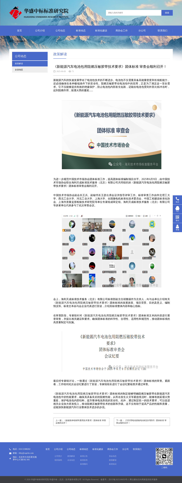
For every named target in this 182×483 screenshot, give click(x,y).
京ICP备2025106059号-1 (118, 479)
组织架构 (58, 460)
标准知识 (112, 464)
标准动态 (81, 30)
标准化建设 (101, 30)
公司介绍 (40, 30)
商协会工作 (122, 30)
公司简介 (58, 456)
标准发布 (84, 460)
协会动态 (112, 456)
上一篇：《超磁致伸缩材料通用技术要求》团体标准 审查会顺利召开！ (81, 421)
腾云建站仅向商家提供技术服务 (144, 479)
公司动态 (60, 30)
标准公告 (84, 456)
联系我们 (162, 30)
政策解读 (21, 41)
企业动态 (19, 70)
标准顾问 (84, 464)
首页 (19, 30)
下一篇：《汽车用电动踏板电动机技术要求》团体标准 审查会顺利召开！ (141, 421)
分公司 (142, 30)
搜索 (167, 13)
